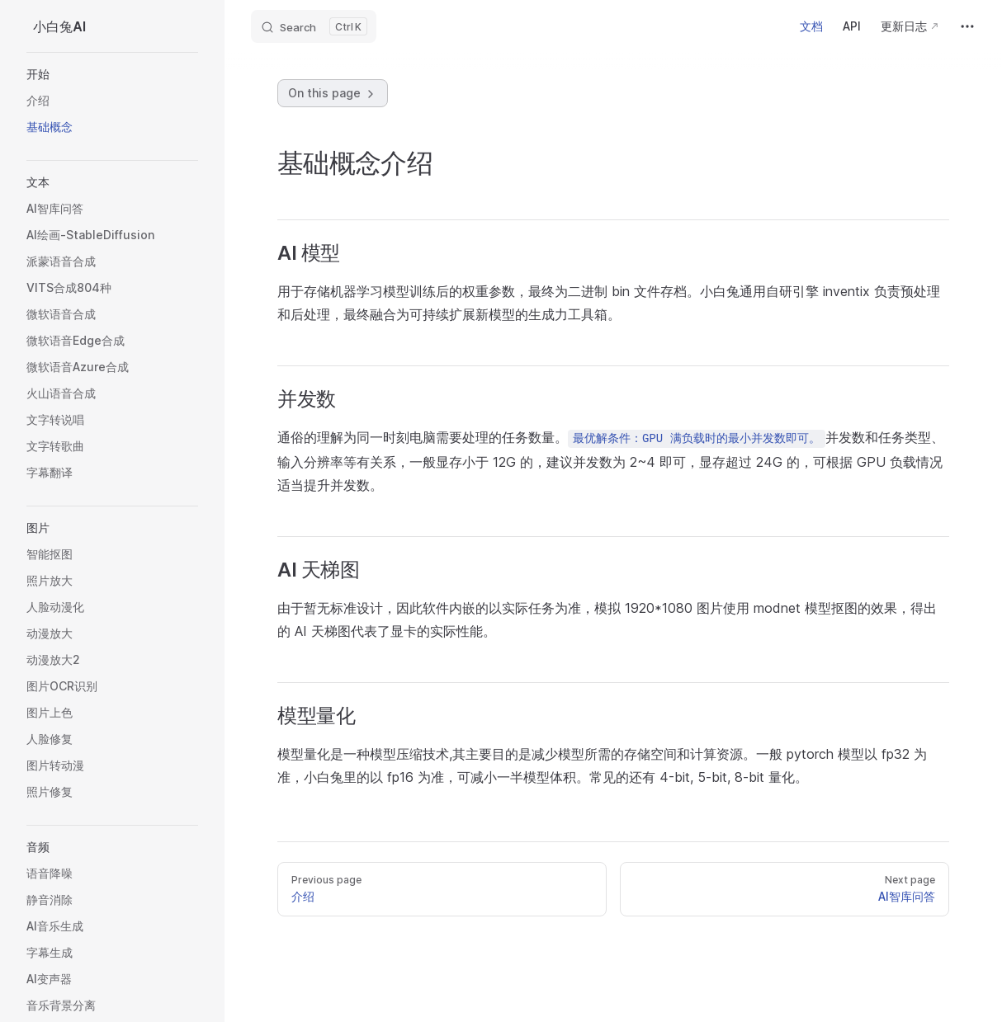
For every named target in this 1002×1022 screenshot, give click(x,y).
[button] (112, 74)
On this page (332, 93)
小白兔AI (59, 26)
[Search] (313, 26)
